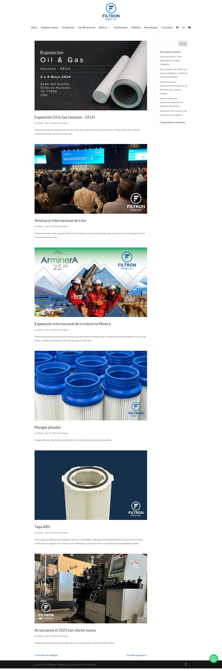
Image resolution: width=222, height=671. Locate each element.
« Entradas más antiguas (46, 655)
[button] (214, 658)
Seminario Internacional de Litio (60, 220)
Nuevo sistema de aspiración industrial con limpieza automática (171, 102)
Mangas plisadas (48, 427)
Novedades (151, 27)
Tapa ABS (42, 526)
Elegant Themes (56, 664)
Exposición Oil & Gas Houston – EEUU (65, 117)
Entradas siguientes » (137, 655)
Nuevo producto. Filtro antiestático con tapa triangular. (171, 60)
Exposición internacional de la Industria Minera (72, 324)
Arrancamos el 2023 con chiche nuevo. (65, 630)
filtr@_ (41, 123)
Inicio (34, 27)
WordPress (89, 664)
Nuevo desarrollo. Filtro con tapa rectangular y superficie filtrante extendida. (173, 73)
